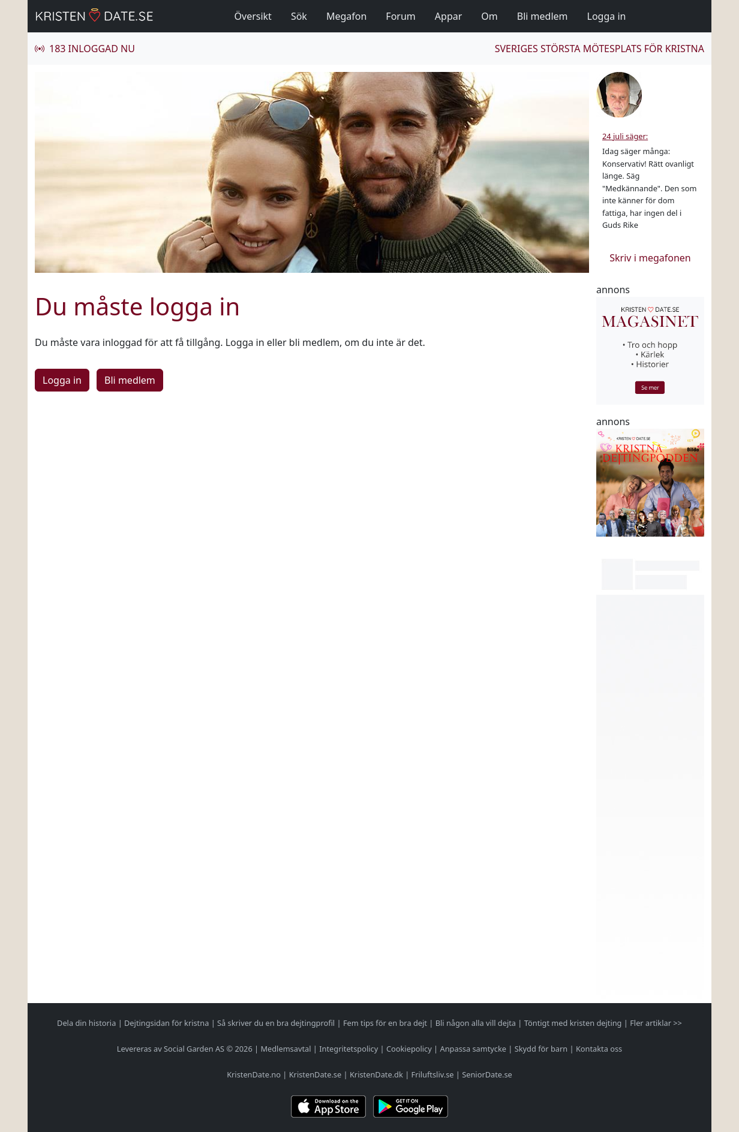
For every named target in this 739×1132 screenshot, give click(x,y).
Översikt (253, 16)
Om (489, 16)
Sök (299, 16)
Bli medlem (542, 16)
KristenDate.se (315, 1074)
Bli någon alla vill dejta (475, 1022)
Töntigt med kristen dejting (573, 1022)
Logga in (606, 16)
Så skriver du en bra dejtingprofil (276, 1022)
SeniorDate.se (487, 1074)
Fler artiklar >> (656, 1022)
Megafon (346, 16)
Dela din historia (86, 1022)
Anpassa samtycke (473, 1048)
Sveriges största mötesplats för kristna (599, 48)
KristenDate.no (254, 1074)
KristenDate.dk (376, 1074)
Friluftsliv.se (432, 1074)
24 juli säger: (625, 136)
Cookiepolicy (409, 1048)
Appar (448, 16)
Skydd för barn (541, 1048)
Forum (400, 16)
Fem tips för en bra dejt (385, 1022)
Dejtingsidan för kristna (166, 1022)
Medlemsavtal (285, 1048)
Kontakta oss (599, 1048)
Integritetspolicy (348, 1048)
